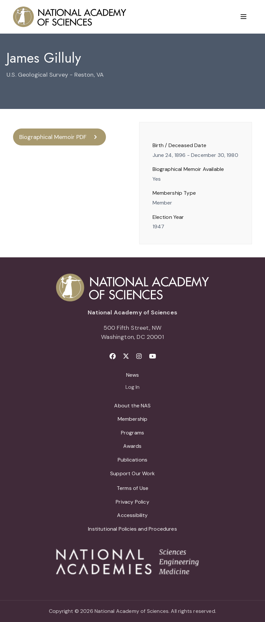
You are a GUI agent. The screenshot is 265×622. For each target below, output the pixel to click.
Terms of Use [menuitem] (132, 488)
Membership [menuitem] (133, 419)
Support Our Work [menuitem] (132, 473)
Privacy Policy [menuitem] (132, 501)
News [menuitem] (132, 375)
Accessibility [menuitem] (132, 515)
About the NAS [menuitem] (132, 405)
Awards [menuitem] (132, 446)
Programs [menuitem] (132, 432)
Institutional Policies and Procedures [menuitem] (132, 528)
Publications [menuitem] (132, 459)
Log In (132, 387)
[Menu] (243, 16)
